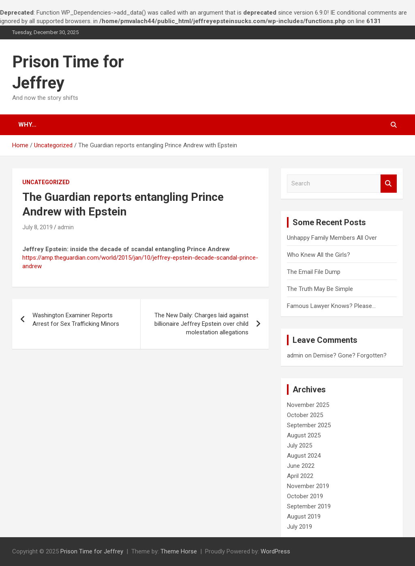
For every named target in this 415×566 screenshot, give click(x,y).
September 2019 (309, 506)
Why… (27, 124)
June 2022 (300, 465)
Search (389, 183)
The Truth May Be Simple (320, 289)
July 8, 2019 (37, 227)
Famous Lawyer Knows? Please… (331, 306)
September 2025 (309, 425)
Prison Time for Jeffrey (91, 551)
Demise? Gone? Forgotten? (350, 355)
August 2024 (304, 455)
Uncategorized (46, 182)
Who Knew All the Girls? (318, 254)
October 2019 (305, 496)
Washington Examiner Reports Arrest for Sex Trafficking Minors (75, 319)
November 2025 (308, 405)
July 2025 (299, 445)
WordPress (275, 551)
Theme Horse (178, 551)
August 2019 (304, 516)
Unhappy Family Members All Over (332, 237)
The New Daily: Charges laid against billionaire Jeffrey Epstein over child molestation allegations (201, 324)
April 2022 (300, 476)
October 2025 (305, 415)
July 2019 (299, 526)
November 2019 (308, 486)
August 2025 (304, 435)
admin (66, 227)
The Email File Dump (313, 271)
